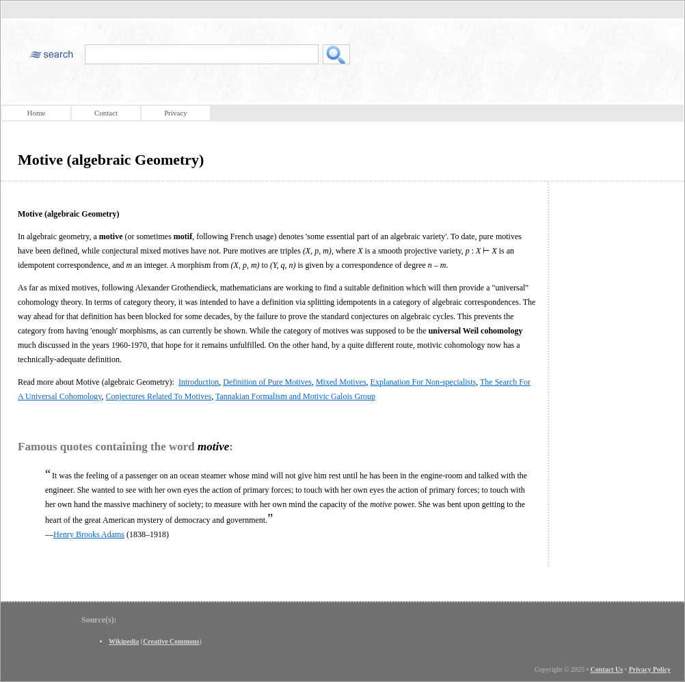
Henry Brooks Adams (88, 534)
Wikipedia (124, 641)
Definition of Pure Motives (267, 382)
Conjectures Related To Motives (159, 396)
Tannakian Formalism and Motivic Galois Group (295, 396)
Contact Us (607, 669)
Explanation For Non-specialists (423, 382)
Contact (106, 113)
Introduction (198, 382)
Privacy (175, 113)
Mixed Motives (341, 382)
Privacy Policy (650, 669)
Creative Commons (171, 641)
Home (36, 113)
